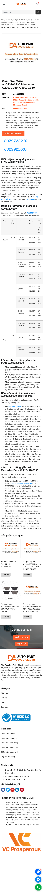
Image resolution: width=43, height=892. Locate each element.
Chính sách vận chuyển (9, 752)
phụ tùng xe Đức (14, 406)
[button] (4, 4)
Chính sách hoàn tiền (9, 738)
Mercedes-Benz (28, 102)
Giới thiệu (4, 693)
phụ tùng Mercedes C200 (22, 483)
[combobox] (18, 12)
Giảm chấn (9, 25)
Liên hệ (6, 574)
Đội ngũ (4, 702)
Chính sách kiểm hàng (9, 743)
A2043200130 (32, 213)
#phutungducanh (20, 108)
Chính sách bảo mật (8, 733)
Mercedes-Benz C (20, 105)
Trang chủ (5, 20)
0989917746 (30, 199)
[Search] (38, 12)
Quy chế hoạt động (8, 757)
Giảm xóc (18, 25)
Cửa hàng (5, 707)
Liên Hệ (4, 698)
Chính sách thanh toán (9, 747)
